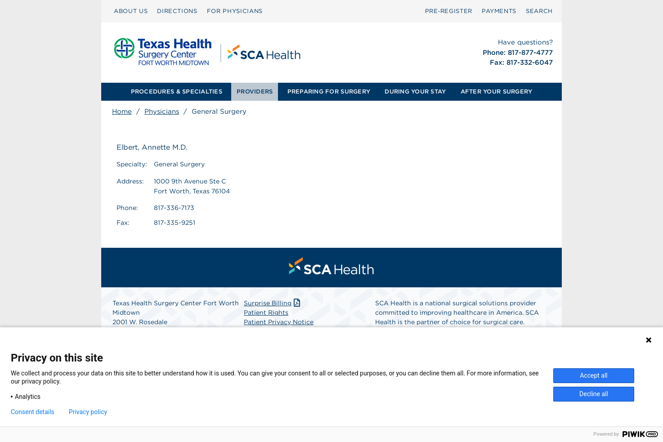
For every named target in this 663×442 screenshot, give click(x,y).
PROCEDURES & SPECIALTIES (176, 91)
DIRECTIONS (177, 11)
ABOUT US (131, 11)
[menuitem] (130, 11)
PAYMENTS (499, 11)
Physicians (161, 111)
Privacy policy (88, 411)
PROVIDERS (255, 91)
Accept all (594, 375)
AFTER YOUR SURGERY (497, 91)
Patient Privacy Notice (279, 322)
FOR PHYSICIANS (235, 11)
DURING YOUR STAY (415, 91)
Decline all (593, 393)
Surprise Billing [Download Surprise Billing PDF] (273, 303)
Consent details (32, 411)
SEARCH (539, 11)
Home (122, 111)
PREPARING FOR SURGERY (328, 91)
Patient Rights (266, 312)
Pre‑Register (448, 11)
